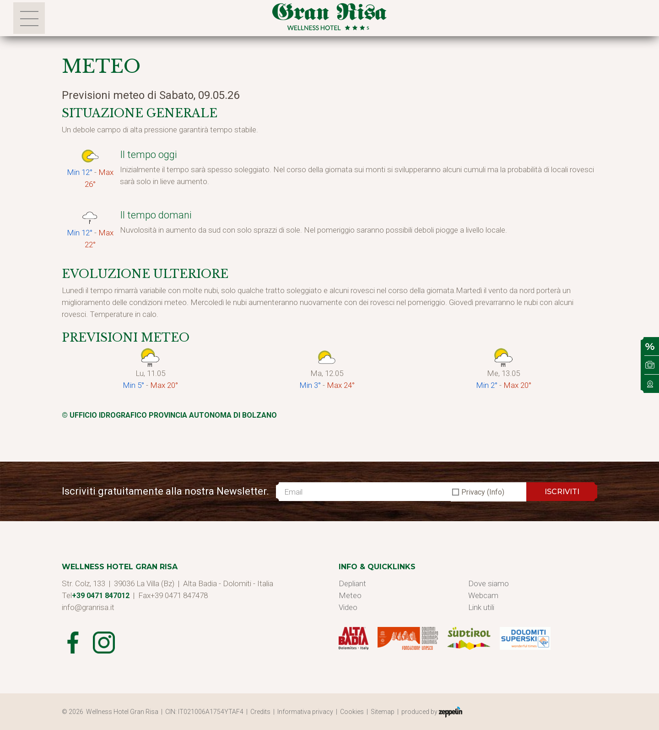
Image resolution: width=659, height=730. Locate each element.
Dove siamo (488, 583)
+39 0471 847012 (101, 595)
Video (348, 607)
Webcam (483, 595)
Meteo (350, 595)
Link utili (481, 607)
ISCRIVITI (562, 491)
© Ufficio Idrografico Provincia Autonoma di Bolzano (169, 415)
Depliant (352, 583)
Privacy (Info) (482, 492)
